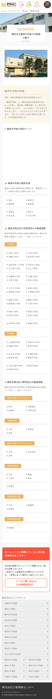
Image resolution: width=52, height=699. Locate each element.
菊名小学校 (32, 280)
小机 (9, 429)
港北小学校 (12, 253)
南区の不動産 (26, 609)
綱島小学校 (32, 300)
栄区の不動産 (26, 626)
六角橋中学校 (13, 342)
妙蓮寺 (10, 486)
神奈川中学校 (33, 342)
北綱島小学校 (13, 276)
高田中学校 (12, 369)
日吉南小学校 (13, 268)
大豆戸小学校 (13, 288)
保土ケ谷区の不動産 (26, 654)
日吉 (9, 452)
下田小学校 (32, 304)
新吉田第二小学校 (15, 265)
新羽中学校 (32, 366)
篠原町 (10, 204)
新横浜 (10, 212)
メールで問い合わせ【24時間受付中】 (26, 583)
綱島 (29, 474)
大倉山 (10, 478)
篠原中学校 (12, 358)
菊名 (9, 200)
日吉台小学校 (33, 265)
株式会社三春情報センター (18, 687)
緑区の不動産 (26, 643)
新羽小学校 (12, 315)
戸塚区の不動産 (15, 677)
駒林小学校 (12, 312)
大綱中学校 (32, 354)
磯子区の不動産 (26, 615)
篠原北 (30, 200)
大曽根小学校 (33, 292)
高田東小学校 (13, 323)
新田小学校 (32, 312)
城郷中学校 (12, 346)
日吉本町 (31, 452)
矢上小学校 (32, 268)
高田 (9, 456)
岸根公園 (31, 410)
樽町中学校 (32, 358)
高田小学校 (32, 315)
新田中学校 (32, 346)
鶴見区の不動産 (15, 660)
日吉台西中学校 (14, 366)
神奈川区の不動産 (38, 665)
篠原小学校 (32, 288)
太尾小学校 (12, 280)
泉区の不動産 (38, 671)
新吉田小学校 (33, 257)
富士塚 (10, 216)
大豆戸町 (31, 216)
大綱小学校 (32, 276)
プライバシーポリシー (11, 692)
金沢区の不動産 (26, 620)
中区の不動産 (38, 677)
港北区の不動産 (26, 648)
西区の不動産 (15, 671)
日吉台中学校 (13, 354)
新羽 (9, 407)
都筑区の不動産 (26, 632)
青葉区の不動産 (26, 637)
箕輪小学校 (32, 323)
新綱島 (30, 505)
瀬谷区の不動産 (38, 660)
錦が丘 (30, 212)
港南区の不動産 (26, 603)
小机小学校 (32, 253)
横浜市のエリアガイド (14, 598)
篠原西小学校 (13, 292)
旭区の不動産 (15, 665)
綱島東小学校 (13, 304)
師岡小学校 (12, 300)
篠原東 (30, 204)
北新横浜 (31, 407)
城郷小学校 (12, 257)
